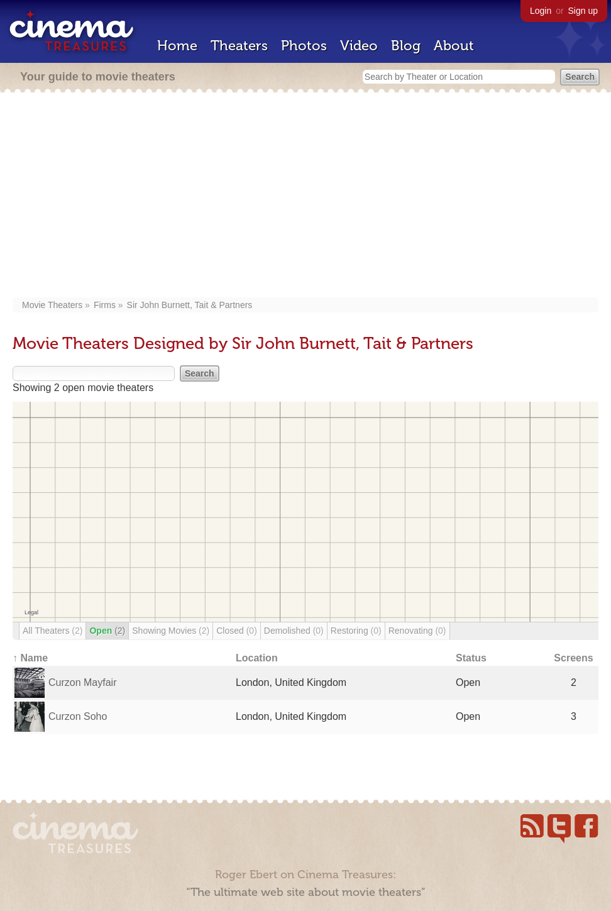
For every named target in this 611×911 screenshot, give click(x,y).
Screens (573, 658)
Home (177, 45)
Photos (304, 45)
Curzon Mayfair (82, 682)
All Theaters (52, 631)
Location (257, 658)
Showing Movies (170, 631)
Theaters (239, 45)
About (454, 45)
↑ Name (30, 658)
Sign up (583, 11)
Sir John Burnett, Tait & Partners (190, 305)
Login (540, 11)
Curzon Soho (77, 716)
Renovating (417, 631)
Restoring (356, 631)
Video (359, 45)
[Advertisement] (305, 196)
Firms (105, 305)
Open (107, 631)
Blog (406, 45)
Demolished (294, 631)
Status (471, 658)
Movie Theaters (52, 305)
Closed (236, 631)
